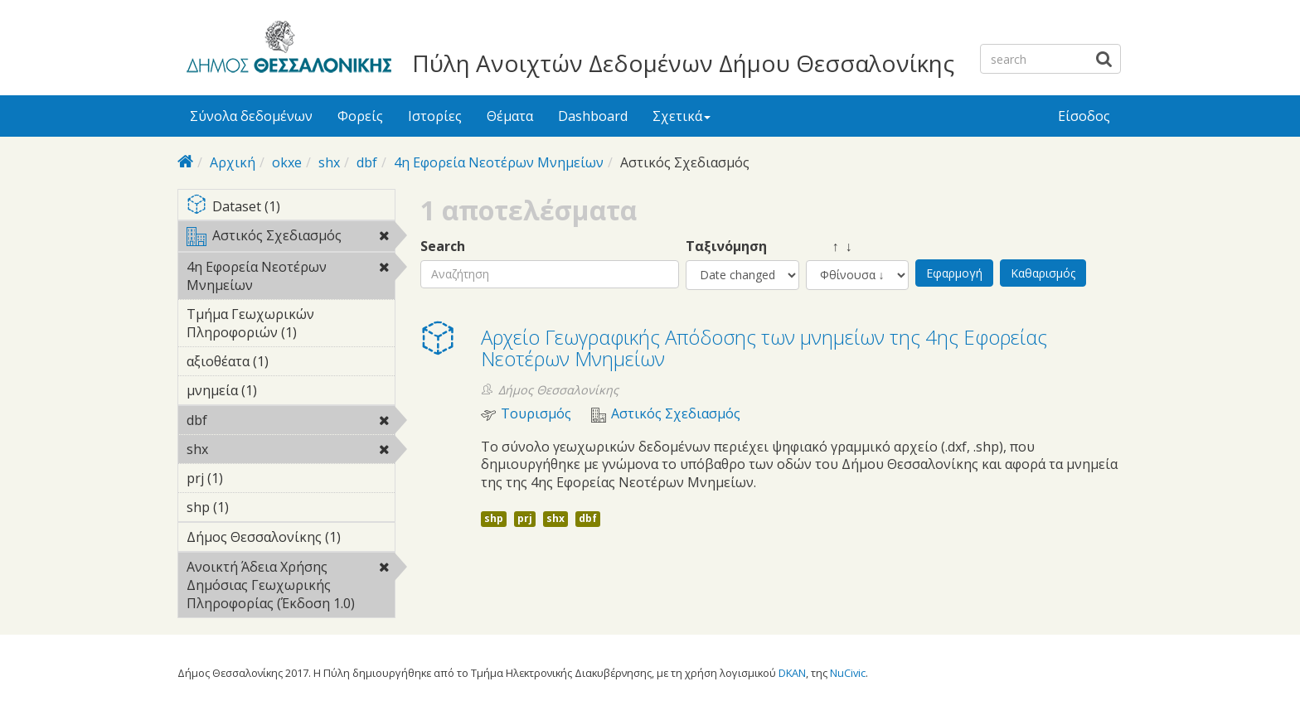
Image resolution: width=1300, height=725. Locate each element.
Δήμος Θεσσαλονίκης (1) (291, 539)
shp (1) (255, 507)
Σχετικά (681, 116)
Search (442, 246)
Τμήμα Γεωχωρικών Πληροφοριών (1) (291, 325)
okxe (287, 162)
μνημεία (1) (283, 390)
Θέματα (510, 116)
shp (493, 518)
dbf (367, 162)
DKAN (792, 672)
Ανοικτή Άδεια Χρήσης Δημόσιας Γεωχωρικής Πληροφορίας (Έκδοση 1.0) (291, 587)
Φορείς (360, 116)
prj (524, 518)
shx (329, 162)
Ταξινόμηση (726, 246)
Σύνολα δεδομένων (251, 116)
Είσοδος (1084, 116)
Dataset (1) (291, 207)
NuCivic (848, 672)
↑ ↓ (829, 246)
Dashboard (593, 116)
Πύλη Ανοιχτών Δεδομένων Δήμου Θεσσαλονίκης (683, 63)
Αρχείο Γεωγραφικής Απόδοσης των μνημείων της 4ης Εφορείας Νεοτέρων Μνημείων (764, 347)
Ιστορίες (435, 116)
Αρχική (232, 162)
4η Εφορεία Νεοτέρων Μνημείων (499, 162)
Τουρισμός (536, 414)
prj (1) (249, 478)
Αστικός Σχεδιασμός (291, 238)
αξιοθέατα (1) (291, 363)
